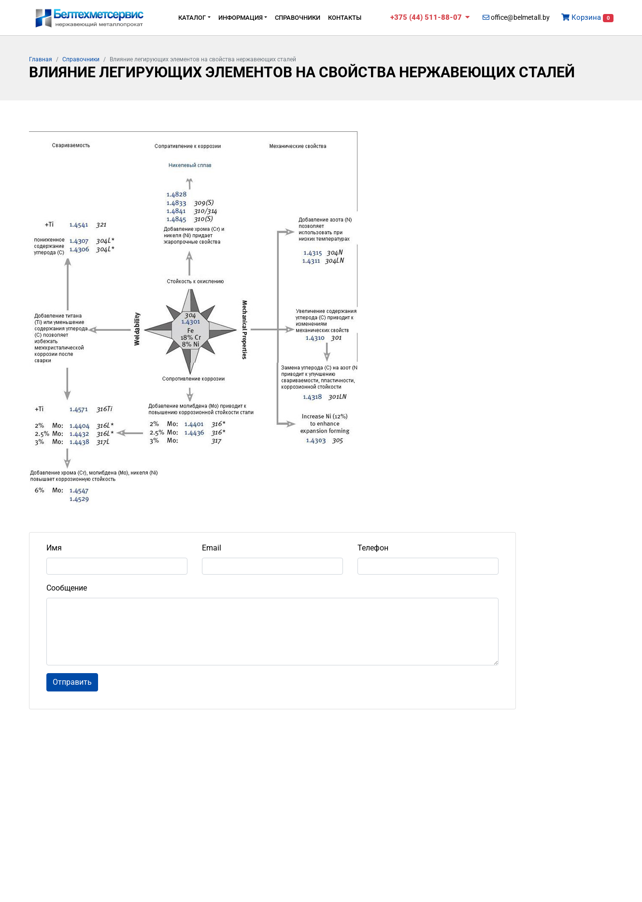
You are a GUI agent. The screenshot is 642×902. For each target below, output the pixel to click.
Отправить (72, 682)
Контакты (344, 17)
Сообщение (66, 587)
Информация (240, 17)
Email (211, 547)
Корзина (587, 17)
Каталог (192, 17)
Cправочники (297, 17)
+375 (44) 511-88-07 (430, 17)
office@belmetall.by (516, 17)
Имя (54, 547)
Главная (40, 59)
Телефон (372, 547)
